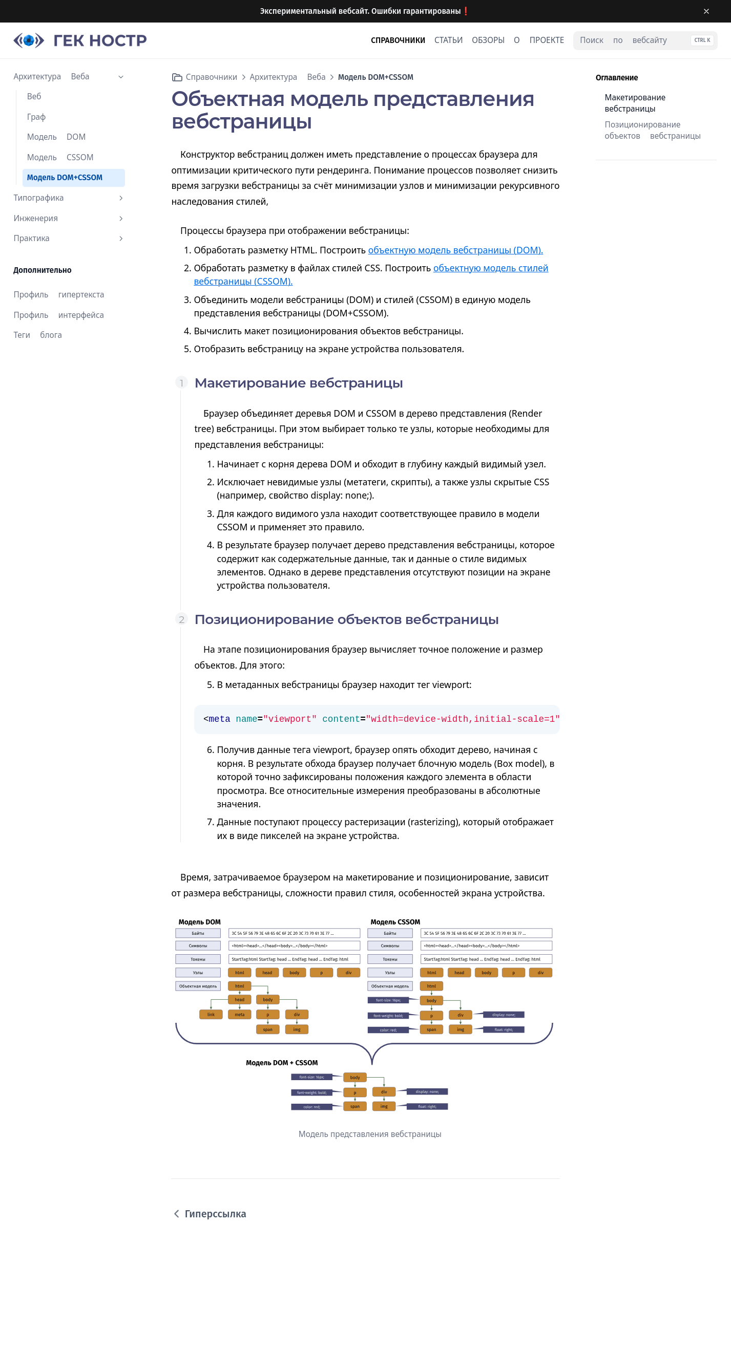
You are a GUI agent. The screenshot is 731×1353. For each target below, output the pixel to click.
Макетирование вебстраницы (635, 103)
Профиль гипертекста (58, 294)
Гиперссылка (208, 1214)
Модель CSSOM (60, 157)
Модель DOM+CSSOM (64, 177)
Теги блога (37, 335)
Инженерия (69, 218)
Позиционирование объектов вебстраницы (653, 130)
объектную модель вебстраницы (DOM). (456, 250)
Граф (36, 117)
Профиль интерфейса (58, 315)
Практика (69, 238)
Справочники (212, 77)
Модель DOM (56, 137)
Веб (34, 96)
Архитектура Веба (69, 76)
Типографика (69, 198)
